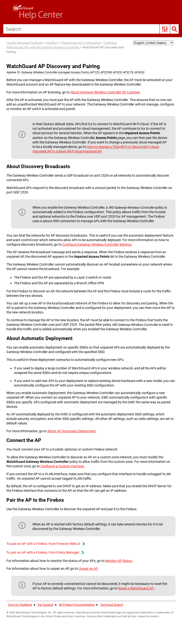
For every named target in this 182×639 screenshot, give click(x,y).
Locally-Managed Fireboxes (24, 43)
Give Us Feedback (20, 605)
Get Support (45, 605)
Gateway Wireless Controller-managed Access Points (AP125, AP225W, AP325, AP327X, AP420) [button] (82, 72)
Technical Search (111, 605)
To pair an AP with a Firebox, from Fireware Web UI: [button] (45, 544)
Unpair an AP (88, 568)
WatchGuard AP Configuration (81, 43)
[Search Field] (91, 29)
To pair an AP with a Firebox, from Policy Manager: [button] (45, 552)
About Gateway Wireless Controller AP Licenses (105, 92)
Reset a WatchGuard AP (136, 588)
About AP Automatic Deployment (71, 431)
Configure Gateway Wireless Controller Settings (97, 244)
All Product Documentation (77, 605)
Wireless (52, 43)
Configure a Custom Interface (62, 466)
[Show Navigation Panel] (6, 12)
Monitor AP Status (118, 561)
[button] (164, 29)
